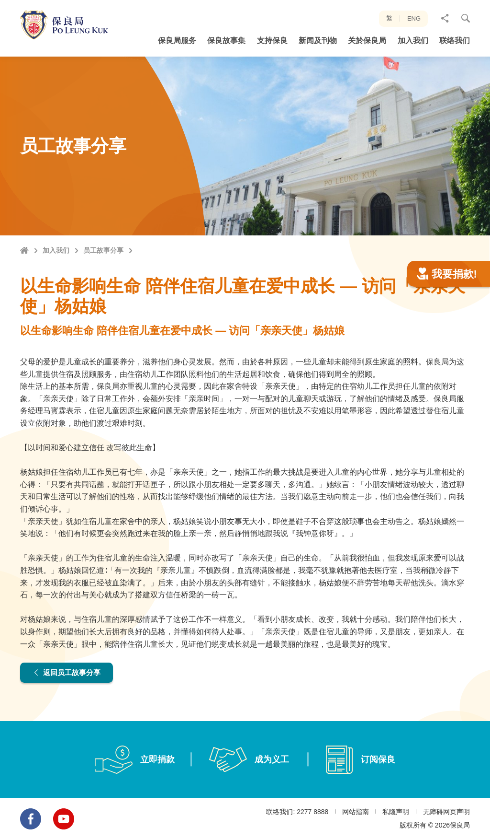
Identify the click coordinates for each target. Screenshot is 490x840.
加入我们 (56, 250)
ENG (414, 18)
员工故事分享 (103, 250)
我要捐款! (447, 274)
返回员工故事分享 (69, 672)
